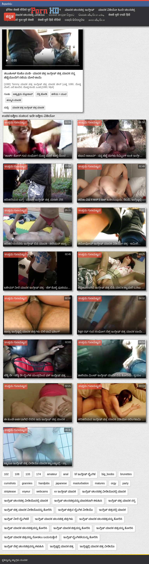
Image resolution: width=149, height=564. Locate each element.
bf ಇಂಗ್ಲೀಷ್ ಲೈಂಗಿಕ (84, 474)
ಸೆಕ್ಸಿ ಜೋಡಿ (42, 94)
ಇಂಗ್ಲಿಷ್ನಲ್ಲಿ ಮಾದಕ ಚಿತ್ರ (62, 546)
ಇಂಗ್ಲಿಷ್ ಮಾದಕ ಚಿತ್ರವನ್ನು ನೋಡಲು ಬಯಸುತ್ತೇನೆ (30, 537)
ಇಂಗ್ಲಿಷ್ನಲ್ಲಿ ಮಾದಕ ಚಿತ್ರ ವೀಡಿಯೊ (97, 546)
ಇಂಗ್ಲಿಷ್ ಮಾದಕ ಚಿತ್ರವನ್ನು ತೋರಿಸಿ (71, 528)
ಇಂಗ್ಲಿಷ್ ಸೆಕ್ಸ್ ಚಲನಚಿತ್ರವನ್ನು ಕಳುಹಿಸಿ (24, 546)
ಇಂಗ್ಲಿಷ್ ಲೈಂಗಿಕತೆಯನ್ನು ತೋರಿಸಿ (80, 537)
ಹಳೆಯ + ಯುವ (59, 94)
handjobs (44, 483)
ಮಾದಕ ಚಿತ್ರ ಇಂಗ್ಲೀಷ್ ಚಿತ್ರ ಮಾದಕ (28, 107)
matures (100, 483)
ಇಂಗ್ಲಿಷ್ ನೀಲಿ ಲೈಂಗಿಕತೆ (16, 518)
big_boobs (108, 474)
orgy (113, 483)
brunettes (126, 474)
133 (28, 474)
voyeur (26, 491)
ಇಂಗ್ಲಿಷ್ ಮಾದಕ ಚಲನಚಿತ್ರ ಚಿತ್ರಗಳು (54, 518)
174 (38, 474)
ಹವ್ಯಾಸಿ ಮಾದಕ (14, 100)
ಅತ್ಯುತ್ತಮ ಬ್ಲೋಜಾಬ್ (22, 94)
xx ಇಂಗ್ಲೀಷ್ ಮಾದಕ (65, 491)
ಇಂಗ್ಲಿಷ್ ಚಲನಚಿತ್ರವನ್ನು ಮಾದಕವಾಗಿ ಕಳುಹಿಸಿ (78, 500)
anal (65, 474)
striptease (10, 491)
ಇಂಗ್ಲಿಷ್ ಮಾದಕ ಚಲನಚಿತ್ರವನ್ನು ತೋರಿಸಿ (100, 518)
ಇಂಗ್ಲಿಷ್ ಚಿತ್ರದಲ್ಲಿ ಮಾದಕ (112, 509)
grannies (27, 483)
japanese (61, 483)
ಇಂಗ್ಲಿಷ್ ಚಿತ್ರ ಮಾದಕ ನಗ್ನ (121, 500)
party (125, 483)
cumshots (10, 483)
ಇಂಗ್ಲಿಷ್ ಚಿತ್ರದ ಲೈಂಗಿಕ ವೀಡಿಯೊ (75, 509)
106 (17, 474)
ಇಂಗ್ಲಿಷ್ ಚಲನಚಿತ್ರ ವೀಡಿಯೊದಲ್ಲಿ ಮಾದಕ (104, 491)
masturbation (81, 483)
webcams (42, 491)
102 (6, 474)
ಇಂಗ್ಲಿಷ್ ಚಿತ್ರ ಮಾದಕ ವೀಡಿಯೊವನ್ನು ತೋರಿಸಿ (28, 509)
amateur (52, 474)
